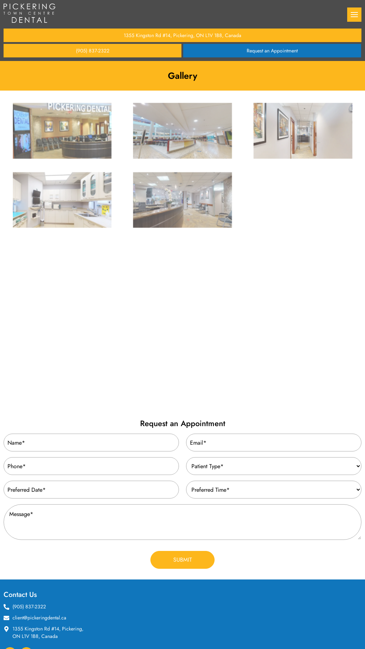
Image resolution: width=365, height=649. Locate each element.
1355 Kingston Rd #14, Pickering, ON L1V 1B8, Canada (182, 35)
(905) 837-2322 (92, 50)
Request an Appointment (272, 50)
